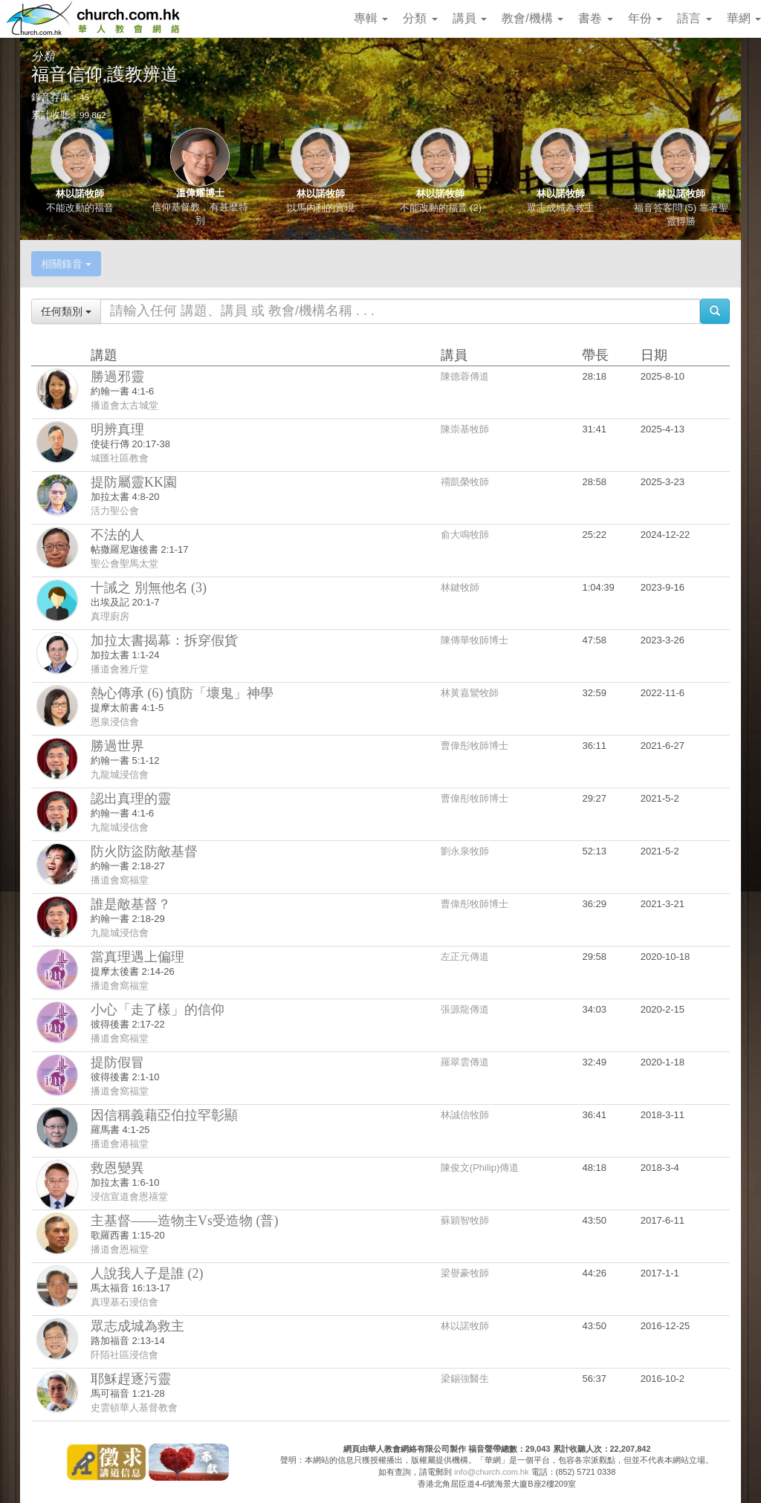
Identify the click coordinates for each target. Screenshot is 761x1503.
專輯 (371, 18)
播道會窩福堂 (120, 880)
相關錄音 (66, 264)
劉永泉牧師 (465, 851)
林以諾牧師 (80, 193)
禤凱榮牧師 (465, 481)
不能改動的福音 (80, 207)
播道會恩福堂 (120, 1249)
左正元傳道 (465, 956)
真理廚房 (110, 616)
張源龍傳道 (465, 1009)
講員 (470, 18)
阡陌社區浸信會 (124, 1354)
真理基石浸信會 (124, 1302)
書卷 (595, 18)
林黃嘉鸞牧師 (470, 692)
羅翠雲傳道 (465, 1062)
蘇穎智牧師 (465, 1220)
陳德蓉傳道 (465, 376)
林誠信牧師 (465, 1114)
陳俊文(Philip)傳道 (480, 1167)
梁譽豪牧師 (465, 1273)
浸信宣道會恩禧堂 (129, 1196)
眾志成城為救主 (561, 207)
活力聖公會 (115, 510)
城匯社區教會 (120, 458)
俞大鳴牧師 (465, 534)
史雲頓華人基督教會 (134, 1407)
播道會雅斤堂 (120, 669)
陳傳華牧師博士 (474, 640)
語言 (694, 18)
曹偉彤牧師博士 (474, 745)
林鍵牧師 (460, 587)
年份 (645, 18)
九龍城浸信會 (120, 774)
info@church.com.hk (491, 1471)
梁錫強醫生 (465, 1378)
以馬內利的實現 (320, 207)
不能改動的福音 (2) (441, 207)
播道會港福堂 (120, 1143)
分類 (420, 18)
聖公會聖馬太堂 (124, 563)
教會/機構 (532, 18)
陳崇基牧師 (465, 429)
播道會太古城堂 (124, 405)
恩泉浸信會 (115, 721)
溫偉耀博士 (200, 192)
